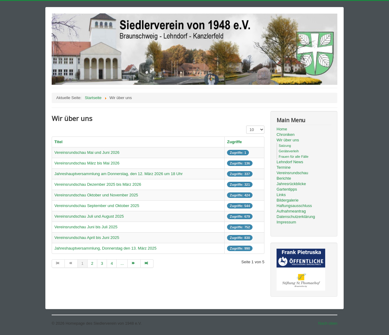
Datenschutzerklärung (296, 216)
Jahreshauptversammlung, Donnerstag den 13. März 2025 (105, 248)
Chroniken (285, 134)
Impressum (286, 222)
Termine (284, 167)
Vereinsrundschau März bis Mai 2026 (86, 163)
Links (281, 194)
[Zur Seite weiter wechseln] (134, 263)
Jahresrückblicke (291, 183)
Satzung (285, 145)
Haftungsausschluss (294, 205)
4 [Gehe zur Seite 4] (112, 263)
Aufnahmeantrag (291, 211)
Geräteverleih (289, 151)
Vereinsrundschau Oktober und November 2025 (96, 195)
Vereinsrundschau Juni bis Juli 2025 (85, 227)
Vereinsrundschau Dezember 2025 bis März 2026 (97, 184)
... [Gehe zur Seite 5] (122, 263)
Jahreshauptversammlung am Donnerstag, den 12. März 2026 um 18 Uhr (118, 173)
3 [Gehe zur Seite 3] (102, 263)
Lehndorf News (290, 162)
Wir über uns (288, 140)
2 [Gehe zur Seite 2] (92, 263)
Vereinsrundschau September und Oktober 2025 (96, 205)
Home (282, 129)
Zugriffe (234, 142)
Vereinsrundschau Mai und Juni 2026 (86, 152)
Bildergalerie (287, 200)
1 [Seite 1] (82, 263)
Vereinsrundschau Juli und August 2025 (89, 216)
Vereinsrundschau (292, 173)
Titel (58, 142)
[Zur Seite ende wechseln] (147, 263)
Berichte (284, 178)
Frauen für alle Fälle (293, 156)
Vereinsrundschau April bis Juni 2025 (86, 237)
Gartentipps (287, 189)
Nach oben (327, 323)
